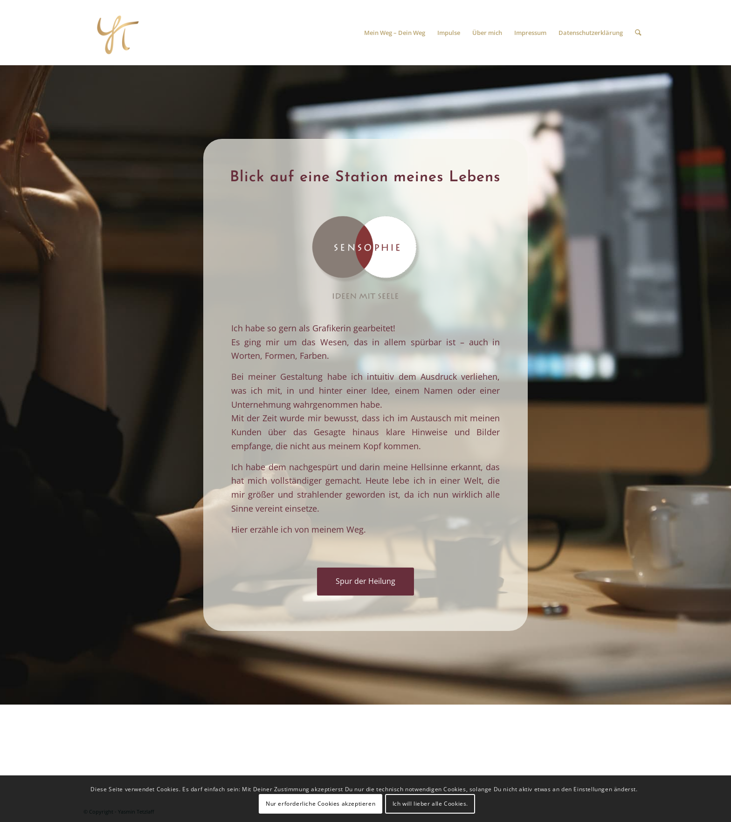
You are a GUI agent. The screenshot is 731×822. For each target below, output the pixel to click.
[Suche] (638, 32)
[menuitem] (395, 32)
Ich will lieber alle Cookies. (430, 804)
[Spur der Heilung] (116, 32)
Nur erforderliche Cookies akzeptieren (320, 804)
